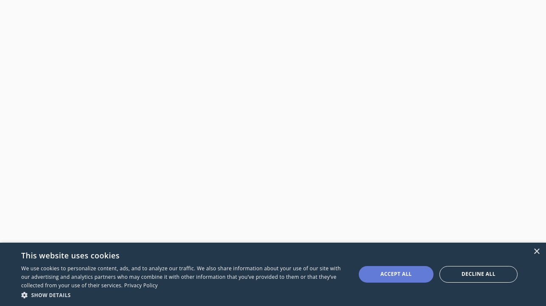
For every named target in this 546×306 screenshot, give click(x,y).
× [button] (536, 252)
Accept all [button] (396, 274)
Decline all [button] (478, 274)
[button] (183, 295)
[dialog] (273, 274)
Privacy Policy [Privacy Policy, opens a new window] (141, 285)
